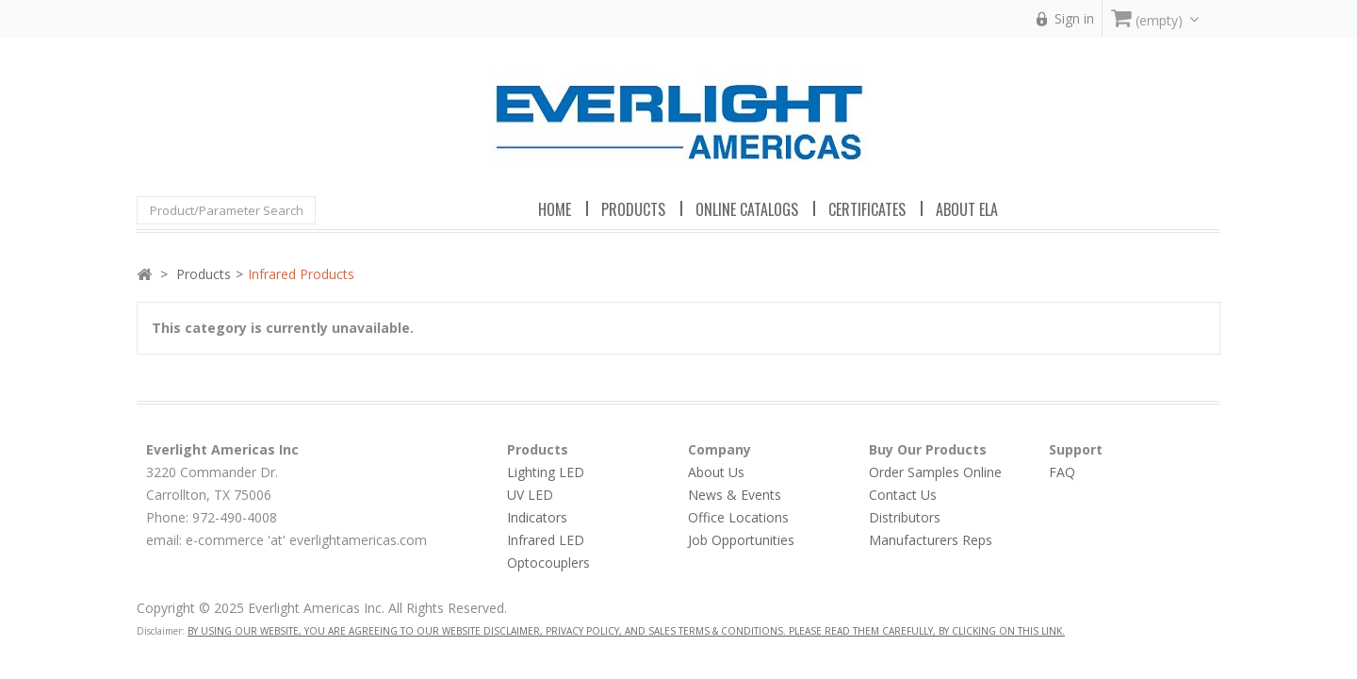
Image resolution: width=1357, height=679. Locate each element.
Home (554, 209)
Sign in (1074, 18)
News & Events (734, 495)
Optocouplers (548, 562)
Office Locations (738, 517)
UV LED (530, 495)
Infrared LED (545, 540)
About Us (716, 472)
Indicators (537, 517)
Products (203, 274)
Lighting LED (545, 472)
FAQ (1062, 472)
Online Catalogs (746, 209)
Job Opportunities (741, 540)
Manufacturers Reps (930, 540)
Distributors (904, 517)
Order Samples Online (935, 472)
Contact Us (903, 495)
